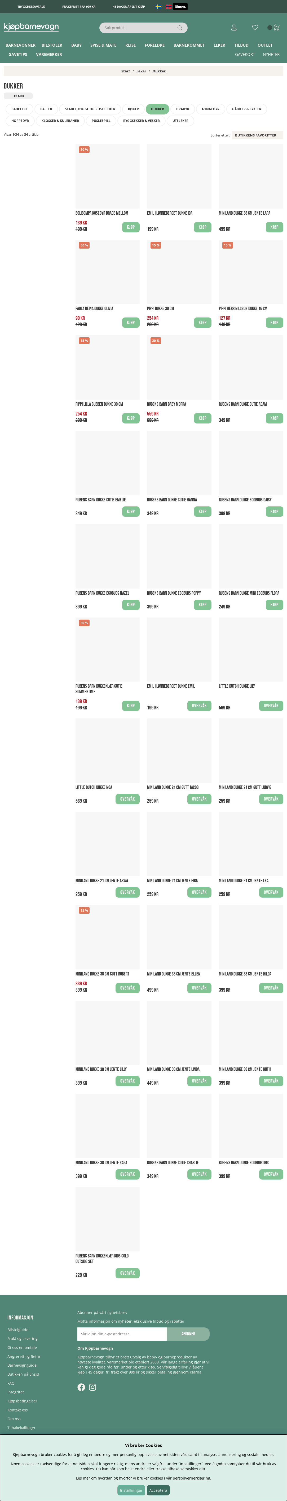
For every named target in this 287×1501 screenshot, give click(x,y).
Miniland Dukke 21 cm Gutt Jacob (172, 787)
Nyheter (271, 54)
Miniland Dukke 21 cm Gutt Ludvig (245, 787)
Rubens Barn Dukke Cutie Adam (243, 404)
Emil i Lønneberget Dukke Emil (171, 686)
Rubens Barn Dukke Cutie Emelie (101, 500)
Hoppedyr (20, 120)
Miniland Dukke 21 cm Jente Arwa (102, 881)
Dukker (159, 71)
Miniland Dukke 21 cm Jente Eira (172, 881)
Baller (46, 109)
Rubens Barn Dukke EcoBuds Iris (244, 1163)
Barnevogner (21, 45)
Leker (219, 45)
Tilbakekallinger (21, 1427)
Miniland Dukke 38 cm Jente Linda (173, 1069)
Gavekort (245, 54)
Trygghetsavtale (31, 6)
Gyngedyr (210, 109)
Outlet (265, 45)
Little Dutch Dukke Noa (94, 787)
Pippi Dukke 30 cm (160, 308)
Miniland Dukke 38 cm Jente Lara (244, 213)
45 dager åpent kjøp (129, 6)
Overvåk (199, 706)
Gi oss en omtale (22, 1347)
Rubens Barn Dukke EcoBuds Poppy (174, 593)
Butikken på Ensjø (23, 1374)
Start (125, 71)
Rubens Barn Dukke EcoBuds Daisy (245, 500)
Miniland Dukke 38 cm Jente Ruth (245, 1069)
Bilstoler (52, 45)
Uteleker (180, 120)
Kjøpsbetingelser (22, 1400)
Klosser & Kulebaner (60, 120)
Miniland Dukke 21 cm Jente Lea (243, 881)
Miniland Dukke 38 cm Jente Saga (101, 1163)
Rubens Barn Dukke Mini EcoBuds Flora (249, 593)
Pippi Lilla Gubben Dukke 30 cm (99, 404)
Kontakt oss (17, 1409)
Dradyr (182, 109)
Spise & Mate (103, 45)
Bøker (133, 109)
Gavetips (17, 54)
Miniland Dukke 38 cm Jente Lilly (101, 1069)
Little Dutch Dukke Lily (237, 686)
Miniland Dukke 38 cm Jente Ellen (173, 974)
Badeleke (19, 109)
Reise (130, 45)
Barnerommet (189, 45)
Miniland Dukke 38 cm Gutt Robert (102, 974)
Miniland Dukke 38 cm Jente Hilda (245, 974)
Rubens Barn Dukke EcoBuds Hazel (102, 593)
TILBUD (241, 45)
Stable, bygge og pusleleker (90, 109)
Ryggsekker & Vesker (141, 120)
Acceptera (158, 1490)
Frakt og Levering (22, 1338)
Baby (76, 45)
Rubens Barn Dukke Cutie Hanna (172, 500)
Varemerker (49, 54)
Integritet (15, 1391)
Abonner (188, 1334)
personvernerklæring (191, 1478)
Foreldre (155, 45)
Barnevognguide (22, 1365)
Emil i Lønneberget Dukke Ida (169, 213)
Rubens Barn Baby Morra (166, 404)
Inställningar (131, 1490)
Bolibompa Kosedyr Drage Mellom (102, 213)
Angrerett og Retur (24, 1356)
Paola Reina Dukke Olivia (94, 308)
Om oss (14, 1418)
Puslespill (101, 120)
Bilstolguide (17, 1329)
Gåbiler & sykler (246, 109)
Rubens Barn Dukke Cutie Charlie (173, 1163)
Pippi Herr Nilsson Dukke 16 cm (243, 308)
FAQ (11, 1383)
